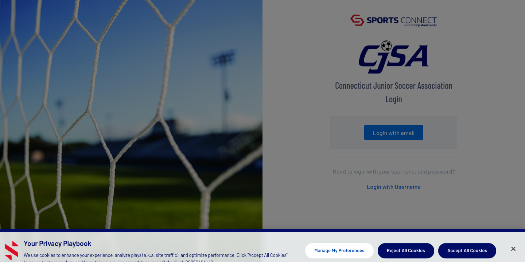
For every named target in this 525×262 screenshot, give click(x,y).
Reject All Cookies (406, 253)
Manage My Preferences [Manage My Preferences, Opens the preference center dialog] (339, 253)
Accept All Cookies (467, 253)
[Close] (513, 251)
